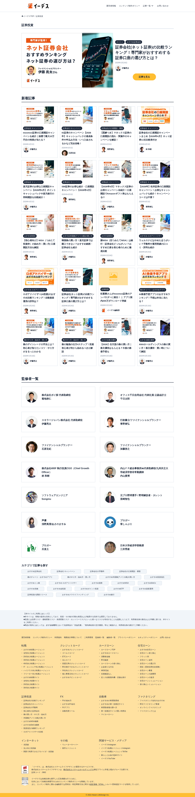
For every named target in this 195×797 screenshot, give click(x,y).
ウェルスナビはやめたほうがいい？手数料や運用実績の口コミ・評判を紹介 (154, 244)
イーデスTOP (28, 16)
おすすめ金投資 (59, 589)
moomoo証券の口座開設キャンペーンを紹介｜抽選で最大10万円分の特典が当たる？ (39, 136)
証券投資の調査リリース (37, 595)
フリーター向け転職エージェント (37, 674)
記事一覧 (147, 6)
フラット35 (144, 657)
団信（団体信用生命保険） (150, 667)
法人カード (66, 660)
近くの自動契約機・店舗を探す (113, 677)
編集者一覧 (111, 637)
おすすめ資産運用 (146, 589)
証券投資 (39, 16)
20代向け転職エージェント (34, 657)
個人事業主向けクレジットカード (75, 674)
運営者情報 (111, 6)
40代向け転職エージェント (34, 663)
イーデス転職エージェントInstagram (115, 748)
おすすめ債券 (97, 583)
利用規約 (58, 637)
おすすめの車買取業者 (110, 701)
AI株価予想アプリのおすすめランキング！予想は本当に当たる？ (154, 298)
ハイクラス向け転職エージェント (37, 670)
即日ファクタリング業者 (149, 704)
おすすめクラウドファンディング (75, 595)
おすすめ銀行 (109, 595)
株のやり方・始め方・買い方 (78, 577)
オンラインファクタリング (150, 707)
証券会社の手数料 (97, 571)
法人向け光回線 (30, 748)
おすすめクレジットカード (73, 650)
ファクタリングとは (148, 711)
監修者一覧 (99, 637)
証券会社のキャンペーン (33, 704)
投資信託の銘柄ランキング (34, 728)
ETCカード (66, 657)
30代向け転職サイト (32, 688)
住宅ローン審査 (146, 670)
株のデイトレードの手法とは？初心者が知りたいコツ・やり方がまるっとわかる (38, 348)
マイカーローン (107, 714)
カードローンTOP (108, 650)
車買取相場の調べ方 (109, 707)
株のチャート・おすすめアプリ (39, 577)
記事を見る (144, 77)
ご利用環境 (88, 637)
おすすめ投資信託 (157, 577)
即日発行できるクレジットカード (75, 667)
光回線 (26, 745)
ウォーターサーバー (70, 745)
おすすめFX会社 (68, 704)
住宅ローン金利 (146, 660)
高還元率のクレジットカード (73, 663)
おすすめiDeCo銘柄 (31, 725)
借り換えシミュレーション (150, 684)
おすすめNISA (123, 583)
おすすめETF (119, 589)
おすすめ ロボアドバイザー (66, 583)
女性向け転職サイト (31, 681)
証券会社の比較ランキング (34, 701)
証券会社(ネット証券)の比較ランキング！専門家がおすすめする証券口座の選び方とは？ (143, 52)
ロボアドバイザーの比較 (33, 732)
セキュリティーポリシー (147, 637)
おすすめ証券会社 (34, 571)
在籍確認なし (106, 674)
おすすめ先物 (32, 589)
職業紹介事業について (73, 637)
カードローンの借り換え (111, 663)
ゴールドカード (68, 653)
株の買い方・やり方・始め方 (35, 714)
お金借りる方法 (107, 667)
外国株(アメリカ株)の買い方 (35, 718)
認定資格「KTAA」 (97, 784)
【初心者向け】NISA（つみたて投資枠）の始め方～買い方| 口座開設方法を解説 (39, 244)
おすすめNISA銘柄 (31, 721)
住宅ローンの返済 (147, 677)
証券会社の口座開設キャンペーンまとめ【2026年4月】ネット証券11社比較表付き (155, 136)
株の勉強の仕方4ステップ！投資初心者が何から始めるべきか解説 (78, 348)
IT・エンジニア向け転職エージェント (39, 667)
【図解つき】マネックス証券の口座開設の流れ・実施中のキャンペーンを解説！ (115, 136)
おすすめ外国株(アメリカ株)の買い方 (120, 577)
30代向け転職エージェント (34, 660)
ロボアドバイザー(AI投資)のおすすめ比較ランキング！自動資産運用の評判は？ (39, 298)
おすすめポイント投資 (89, 589)
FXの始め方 (67, 701)
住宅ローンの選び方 (148, 663)
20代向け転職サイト (32, 684)
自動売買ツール (68, 711)
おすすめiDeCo (150, 583)
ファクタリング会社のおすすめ (152, 701)
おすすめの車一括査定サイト (112, 704)
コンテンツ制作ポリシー (129, 6)
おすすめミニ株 (33, 583)
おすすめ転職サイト (31, 677)
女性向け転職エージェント (34, 653)
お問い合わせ (163, 6)
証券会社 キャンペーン (66, 571)
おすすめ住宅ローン (148, 650)
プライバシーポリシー (127, 637)
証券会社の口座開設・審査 (130, 571)
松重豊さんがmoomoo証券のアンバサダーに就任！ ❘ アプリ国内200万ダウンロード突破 (116, 297)
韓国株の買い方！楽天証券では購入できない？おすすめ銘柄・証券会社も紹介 (77, 244)
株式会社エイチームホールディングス (78, 770)
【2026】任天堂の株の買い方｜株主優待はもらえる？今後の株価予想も (116, 348)
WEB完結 (105, 670)
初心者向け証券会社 (31, 711)
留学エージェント (69, 748)
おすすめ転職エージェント (34, 650)
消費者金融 (105, 657)
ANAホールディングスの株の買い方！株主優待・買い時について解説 (154, 348)
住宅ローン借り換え (148, 653)
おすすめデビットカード (72, 677)
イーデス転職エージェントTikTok (114, 752)
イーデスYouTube (108, 758)
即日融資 (104, 660)
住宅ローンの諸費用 (148, 674)
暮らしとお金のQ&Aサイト (112, 755)
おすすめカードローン (110, 653)
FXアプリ (66, 707)
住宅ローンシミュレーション (151, 681)
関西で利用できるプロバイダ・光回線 (39, 752)
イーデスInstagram (108, 745)
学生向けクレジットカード (73, 670)
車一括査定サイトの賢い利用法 (113, 711)
